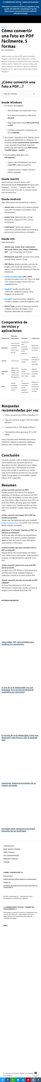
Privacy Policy (8, 876)
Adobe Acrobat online (13, 277)
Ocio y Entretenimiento (11, 855)
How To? (4, 27)
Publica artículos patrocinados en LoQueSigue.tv (19, 879)
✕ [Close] (39, 8)
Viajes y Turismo (9, 852)
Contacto (6, 862)
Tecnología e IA (8, 846)
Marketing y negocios (10, 858)
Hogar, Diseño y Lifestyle (11, 849)
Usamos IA (6, 882)
